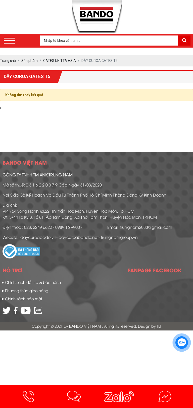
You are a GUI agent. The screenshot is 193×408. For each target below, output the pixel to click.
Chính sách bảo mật (23, 315)
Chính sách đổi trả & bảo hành (33, 299)
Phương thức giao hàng (26, 307)
